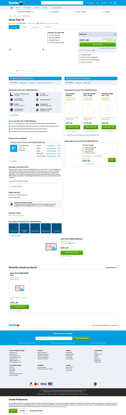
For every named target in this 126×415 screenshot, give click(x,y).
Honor (19, 16)
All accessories (97, 362)
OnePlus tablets (69, 359)
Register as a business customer (45, 369)
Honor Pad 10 (26, 16)
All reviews (13, 161)
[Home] (11, 8)
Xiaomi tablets (69, 355)
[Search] (81, 2)
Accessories (27, 8)
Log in (97, 3)
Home (10, 16)
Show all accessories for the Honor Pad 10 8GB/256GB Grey (81, 135)
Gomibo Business (42, 367)
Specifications (23, 82)
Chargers (96, 355)
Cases (95, 352)
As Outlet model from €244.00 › (107, 48)
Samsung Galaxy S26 (14, 355)
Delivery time (12, 370)
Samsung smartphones (43, 354)
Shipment (11, 372)
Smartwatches (97, 360)
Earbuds (96, 357)
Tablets (36, 8)
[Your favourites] (110, 3)
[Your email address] (54, 338)
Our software (69, 369)
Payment (11, 367)
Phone (18, 8)
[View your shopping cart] (115, 3)
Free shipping (74, 131)
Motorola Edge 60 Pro (14, 360)
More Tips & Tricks (15, 235)
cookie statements (62, 406)
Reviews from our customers (44, 82)
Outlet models (86, 82)
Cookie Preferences (61, 394)
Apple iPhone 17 (13, 352)
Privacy (49, 394)
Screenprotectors (98, 354)
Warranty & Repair (13, 375)
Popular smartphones (16, 350)
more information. (78, 391)
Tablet (14, 16)
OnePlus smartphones (43, 355)
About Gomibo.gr (42, 394)
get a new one (39, 205)
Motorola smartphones (43, 357)
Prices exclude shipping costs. (79, 390)
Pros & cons (31, 82)
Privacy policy (69, 370)
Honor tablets (69, 357)
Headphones (97, 359)
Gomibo (68, 365)
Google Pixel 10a (13, 359)
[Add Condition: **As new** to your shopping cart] (112, 160)
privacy (52, 406)
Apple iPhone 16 (13, 354)
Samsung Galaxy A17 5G (15, 362)
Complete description (15, 186)
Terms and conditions (73, 394)
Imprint (54, 394)
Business (45, 8)
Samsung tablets (70, 354)
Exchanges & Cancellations (15, 373)
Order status (12, 369)
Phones (40, 350)
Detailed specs (14, 115)
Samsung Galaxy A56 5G (15, 357)
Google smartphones (43, 359)
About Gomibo (69, 367)
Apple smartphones (42, 352)
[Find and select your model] (62, 3)
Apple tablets (69, 352)
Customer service (57, 8)
